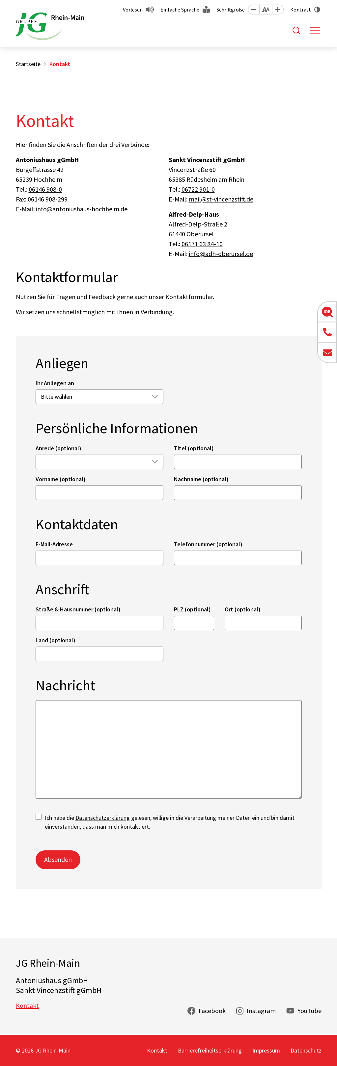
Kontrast (300, 9)
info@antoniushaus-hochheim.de (81, 209)
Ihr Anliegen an (55, 383)
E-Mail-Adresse (54, 544)
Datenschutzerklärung (102, 817)
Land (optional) (55, 640)
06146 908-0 (45, 189)
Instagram (261, 1011)
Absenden (58, 859)
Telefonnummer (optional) (208, 544)
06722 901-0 (198, 189)
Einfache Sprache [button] (179, 9)
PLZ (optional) (192, 609)
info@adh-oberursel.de (221, 253)
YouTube (309, 1011)
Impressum (266, 1050)
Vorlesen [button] (133, 9)
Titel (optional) (194, 448)
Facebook (212, 1011)
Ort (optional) (243, 609)
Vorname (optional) (61, 479)
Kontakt (27, 1005)
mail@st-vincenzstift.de (221, 199)
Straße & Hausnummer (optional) (78, 609)
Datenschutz (306, 1050)
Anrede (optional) (58, 448)
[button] (253, 9)
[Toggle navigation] (315, 30)
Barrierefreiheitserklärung (210, 1050)
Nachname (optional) (201, 479)
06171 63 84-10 (202, 244)
